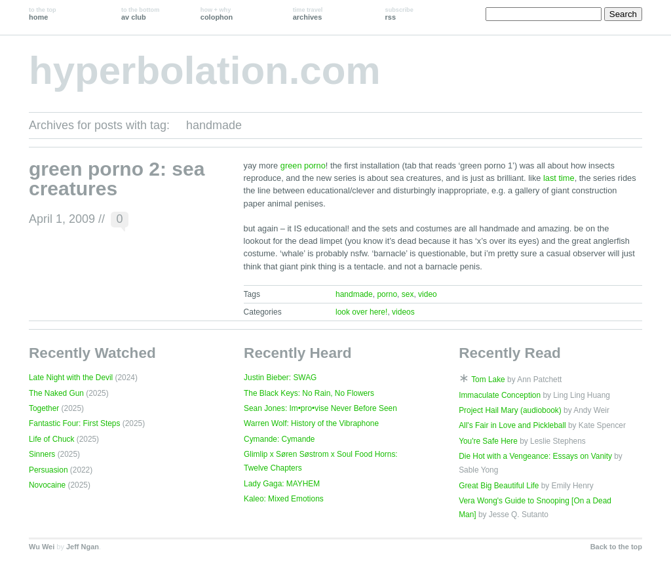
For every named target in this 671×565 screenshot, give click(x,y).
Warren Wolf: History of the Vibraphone (311, 423)
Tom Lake (488, 379)
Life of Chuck (51, 439)
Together (44, 408)
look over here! (361, 312)
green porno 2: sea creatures (116, 178)
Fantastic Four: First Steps (74, 423)
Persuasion (48, 470)
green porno (303, 165)
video (427, 294)
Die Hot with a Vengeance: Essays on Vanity (535, 456)
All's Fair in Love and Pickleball (512, 425)
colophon (217, 14)
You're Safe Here (488, 441)
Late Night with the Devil (71, 377)
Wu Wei (41, 547)
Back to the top (616, 547)
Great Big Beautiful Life (499, 485)
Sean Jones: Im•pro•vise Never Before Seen (320, 408)
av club (140, 14)
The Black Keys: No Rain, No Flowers (309, 393)
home (42, 14)
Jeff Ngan (82, 547)
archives (308, 14)
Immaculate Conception (500, 395)
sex (408, 294)
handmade (354, 294)
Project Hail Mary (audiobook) (510, 410)
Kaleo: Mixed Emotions (284, 498)
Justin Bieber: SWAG (280, 377)
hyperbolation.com (205, 70)
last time (559, 178)
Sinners (42, 454)
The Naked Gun (56, 393)
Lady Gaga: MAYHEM (282, 483)
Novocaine (47, 485)
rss (399, 14)
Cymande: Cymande (279, 439)
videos (403, 312)
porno (387, 294)
